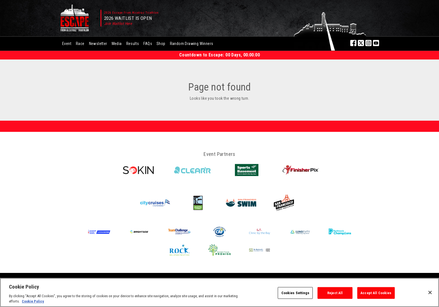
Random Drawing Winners (191, 43)
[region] (219, 292)
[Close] (430, 292)
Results (132, 43)
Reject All (335, 293)
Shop (161, 43)
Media (117, 43)
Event (66, 43)
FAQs (147, 43)
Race (80, 43)
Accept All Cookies (375, 293)
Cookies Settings (295, 293)
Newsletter (98, 43)
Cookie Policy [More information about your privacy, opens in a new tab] (33, 301)
